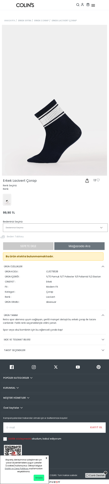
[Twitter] (56, 367)
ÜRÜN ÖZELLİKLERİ (54, 266)
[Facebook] (12, 367)
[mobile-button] (93, 5)
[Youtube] (77, 367)
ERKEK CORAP (41, 20)
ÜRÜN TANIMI (54, 315)
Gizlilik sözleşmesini (20, 438)
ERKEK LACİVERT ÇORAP (64, 20)
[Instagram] (34, 367)
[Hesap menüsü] (82, 4)
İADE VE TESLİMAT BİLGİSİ (54, 339)
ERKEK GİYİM (24, 20)
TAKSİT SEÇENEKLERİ (54, 350)
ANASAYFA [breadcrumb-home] (9, 20)
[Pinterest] (98, 367)
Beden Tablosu (15, 236)
